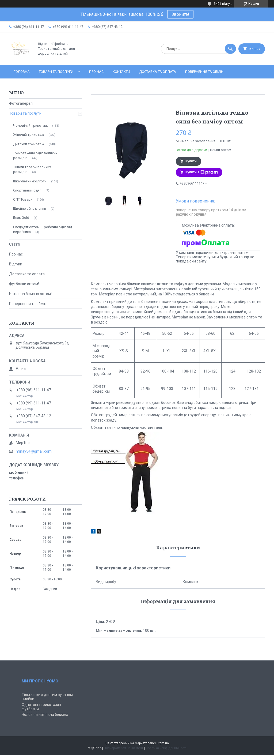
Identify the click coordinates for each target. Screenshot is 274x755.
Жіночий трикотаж (28, 135)
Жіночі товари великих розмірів (32, 169)
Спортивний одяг (27, 190)
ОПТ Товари (22, 199)
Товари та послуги (56, 72)
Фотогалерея (21, 103)
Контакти (121, 72)
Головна (22, 72)
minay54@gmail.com (34, 451)
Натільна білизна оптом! (30, 294)
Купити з (201, 172)
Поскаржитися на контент (123, 748)
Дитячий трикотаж (28, 144)
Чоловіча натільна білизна (45, 714)
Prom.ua (163, 743)
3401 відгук (222, 4)
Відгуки (15, 264)
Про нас (96, 72)
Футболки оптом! (24, 284)
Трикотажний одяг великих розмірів (35, 155)
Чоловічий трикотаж (30, 125)
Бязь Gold (21, 218)
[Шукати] (230, 49)
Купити (191, 161)
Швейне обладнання (29, 208)
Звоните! (180, 14)
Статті (14, 244)
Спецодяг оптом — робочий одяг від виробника (42, 229)
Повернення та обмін (204, 72)
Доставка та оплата (157, 72)
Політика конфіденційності (166, 748)
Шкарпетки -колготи (30, 181)
